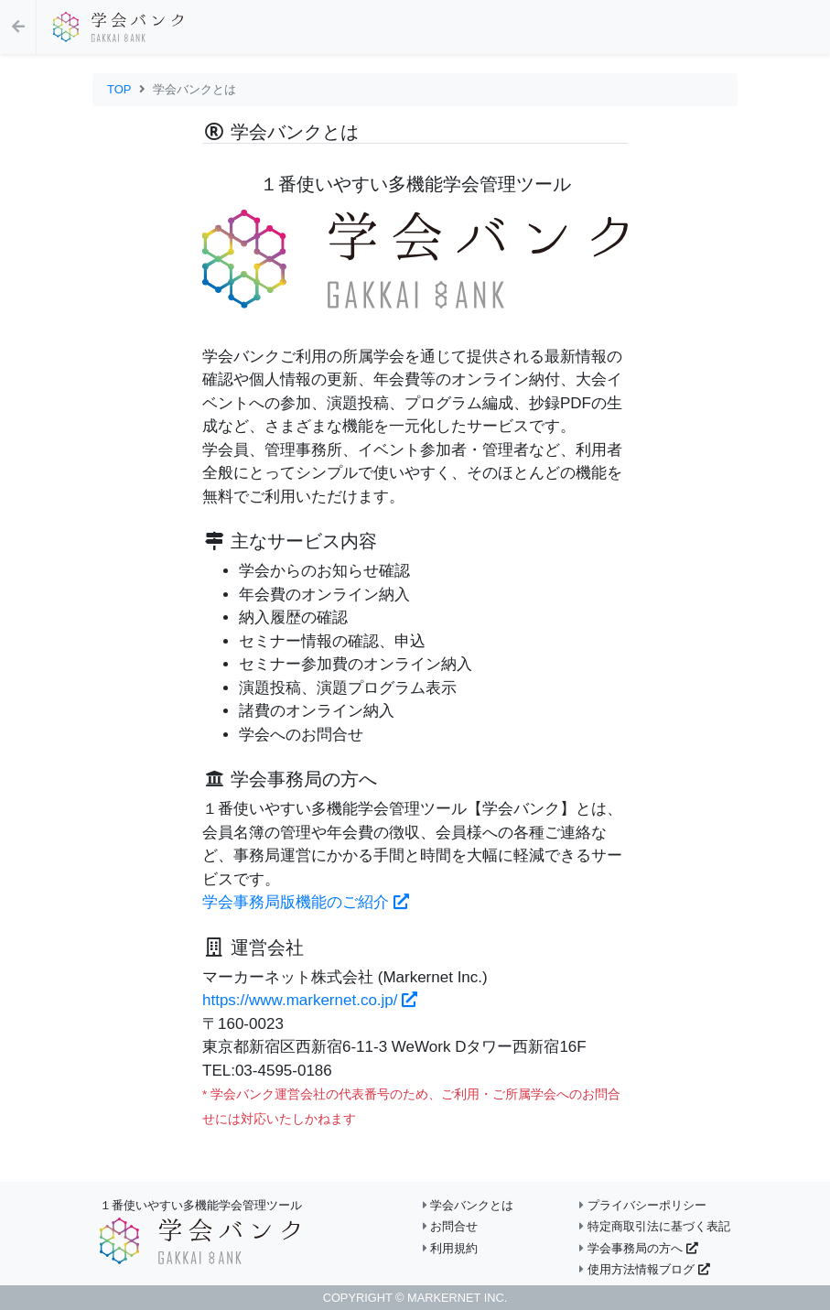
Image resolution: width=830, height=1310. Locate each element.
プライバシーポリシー (642, 1205)
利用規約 (451, 1248)
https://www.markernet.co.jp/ (309, 1000)
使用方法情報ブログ (644, 1269)
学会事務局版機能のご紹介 (305, 902)
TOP (119, 89)
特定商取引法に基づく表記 (654, 1226)
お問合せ (451, 1226)
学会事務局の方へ (638, 1248)
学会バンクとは (468, 1205)
